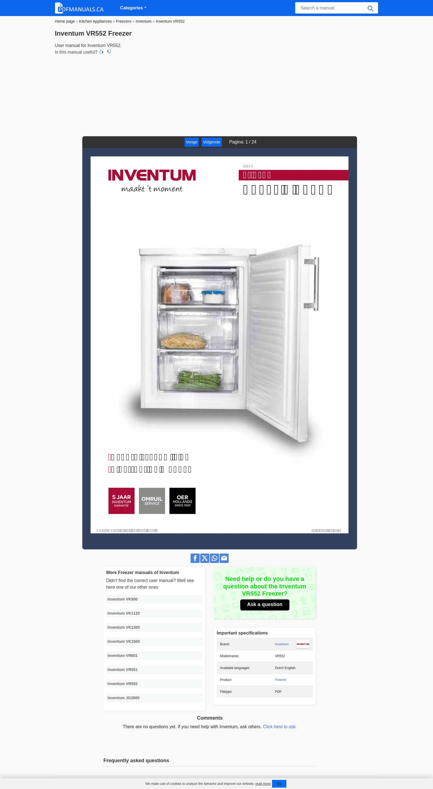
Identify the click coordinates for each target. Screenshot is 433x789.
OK (279, 784)
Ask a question (264, 604)
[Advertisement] (216, 94)
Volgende (211, 142)
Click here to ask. (280, 726)
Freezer (280, 680)
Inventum (282, 644)
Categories (131, 8)
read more (263, 784)
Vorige (192, 142)
